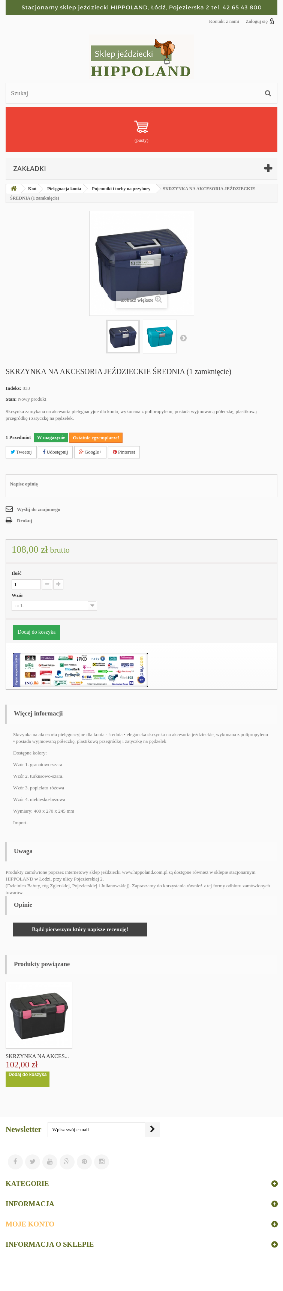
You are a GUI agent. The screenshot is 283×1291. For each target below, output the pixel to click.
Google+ (90, 452)
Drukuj (24, 520)
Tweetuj (21, 452)
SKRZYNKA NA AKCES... (111, 1056)
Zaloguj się (260, 21)
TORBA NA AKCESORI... (36, 1056)
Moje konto (30, 1224)
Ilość (16, 573)
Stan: (11, 399)
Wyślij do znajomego (38, 509)
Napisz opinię (24, 484)
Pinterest (124, 452)
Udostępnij (55, 452)
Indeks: (13, 388)
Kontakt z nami (224, 21)
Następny (183, 337)
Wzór (18, 595)
